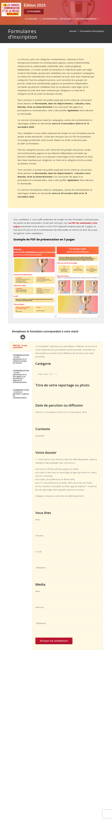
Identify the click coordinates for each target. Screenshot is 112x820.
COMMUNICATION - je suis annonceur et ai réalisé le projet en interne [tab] (21, 359)
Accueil (72, 31)
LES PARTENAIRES (49, 19)
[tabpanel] (68, 496)
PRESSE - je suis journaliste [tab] (20, 346)
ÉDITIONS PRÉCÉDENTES (87, 19)
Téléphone (67, 572)
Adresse (67, 612)
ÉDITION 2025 (67, 19)
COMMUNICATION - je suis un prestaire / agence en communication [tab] (21, 394)
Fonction (67, 540)
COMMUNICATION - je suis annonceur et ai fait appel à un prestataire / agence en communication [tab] (21, 376)
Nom (67, 524)
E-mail (67, 556)
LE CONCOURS (32, 19)
